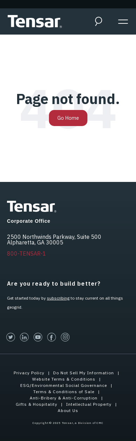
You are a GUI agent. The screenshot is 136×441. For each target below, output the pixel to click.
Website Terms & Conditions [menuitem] (63, 379)
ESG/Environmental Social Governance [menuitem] (63, 385)
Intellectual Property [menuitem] (89, 404)
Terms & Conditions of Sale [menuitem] (63, 391)
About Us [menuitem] (68, 410)
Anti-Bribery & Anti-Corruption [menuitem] (64, 397)
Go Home (68, 118)
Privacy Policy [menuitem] (29, 372)
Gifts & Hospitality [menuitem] (36, 404)
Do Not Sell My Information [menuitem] (83, 372)
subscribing (58, 298)
